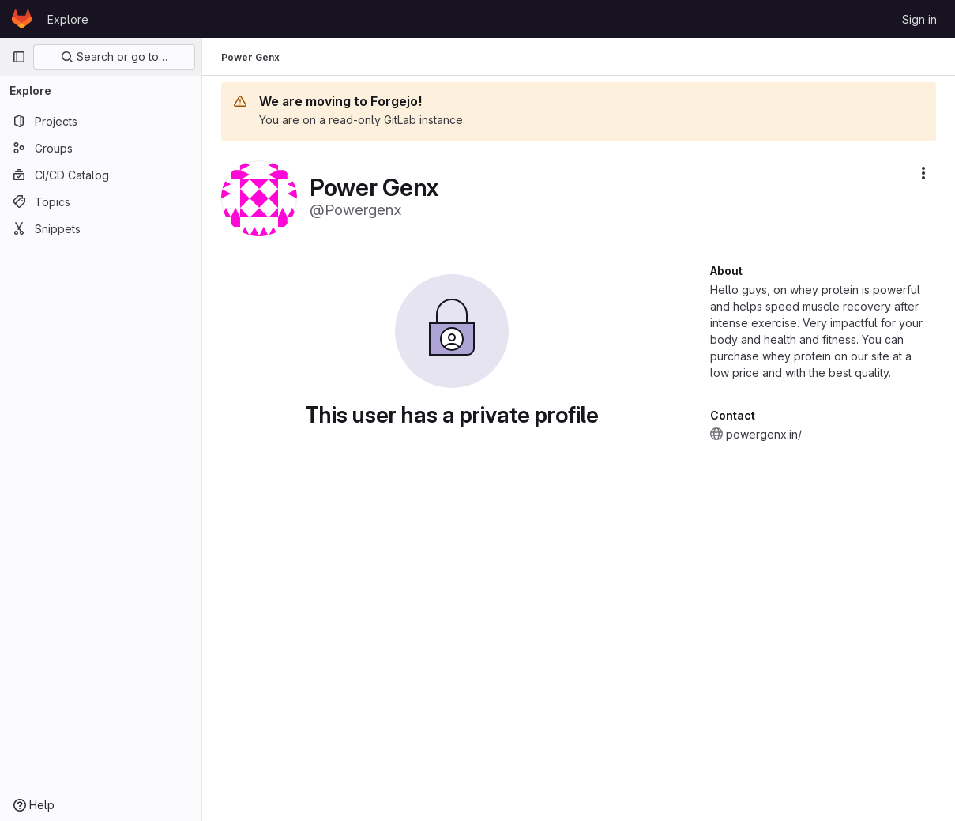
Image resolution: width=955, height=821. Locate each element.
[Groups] (100, 147)
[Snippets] (100, 228)
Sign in (919, 19)
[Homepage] (22, 19)
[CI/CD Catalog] (100, 174)
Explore (67, 19)
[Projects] (100, 121)
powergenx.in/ (764, 434)
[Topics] (100, 201)
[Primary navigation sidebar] (19, 57)
